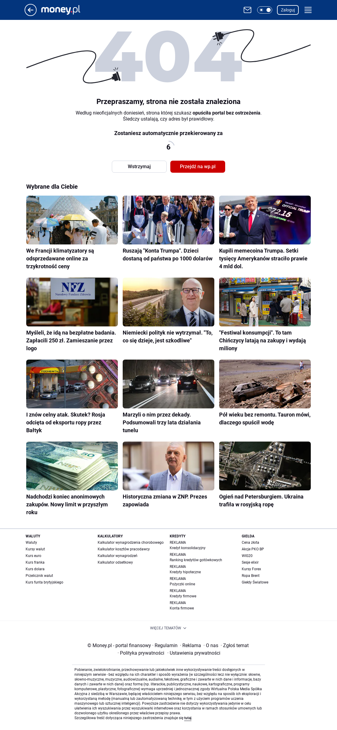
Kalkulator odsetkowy (115, 562)
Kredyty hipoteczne (185, 572)
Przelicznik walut (39, 576)
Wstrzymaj (139, 166)
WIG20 (247, 556)
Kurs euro (33, 556)
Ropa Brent (251, 576)
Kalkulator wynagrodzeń (117, 556)
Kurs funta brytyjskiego (44, 582)
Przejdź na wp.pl (198, 166)
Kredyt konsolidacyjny (188, 548)
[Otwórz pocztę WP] (247, 10)
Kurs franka (35, 562)
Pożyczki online (182, 584)
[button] (264, 10)
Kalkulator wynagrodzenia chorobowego (131, 542)
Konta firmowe (182, 608)
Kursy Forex (251, 569)
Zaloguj (288, 10)
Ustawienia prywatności (193, 653)
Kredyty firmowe (183, 596)
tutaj (187, 718)
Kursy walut (35, 549)
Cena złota (250, 542)
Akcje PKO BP (253, 549)
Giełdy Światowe (255, 582)
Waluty (31, 542)
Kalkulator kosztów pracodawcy (124, 549)
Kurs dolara (35, 569)
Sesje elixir (250, 562)
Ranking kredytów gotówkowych (196, 560)
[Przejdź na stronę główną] (30, 14)
